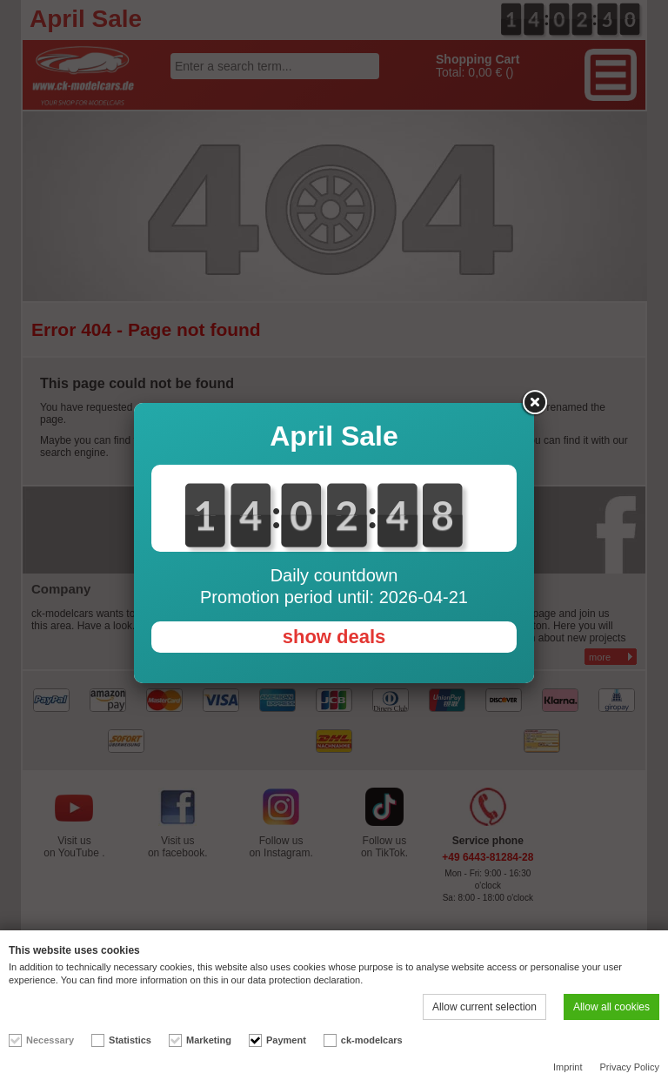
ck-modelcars (372, 1040)
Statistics (130, 1040)
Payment (286, 1040)
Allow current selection (484, 1007)
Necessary (50, 1040)
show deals (334, 637)
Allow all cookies (611, 1007)
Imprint (568, 1067)
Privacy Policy (629, 1067)
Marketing (208, 1040)
